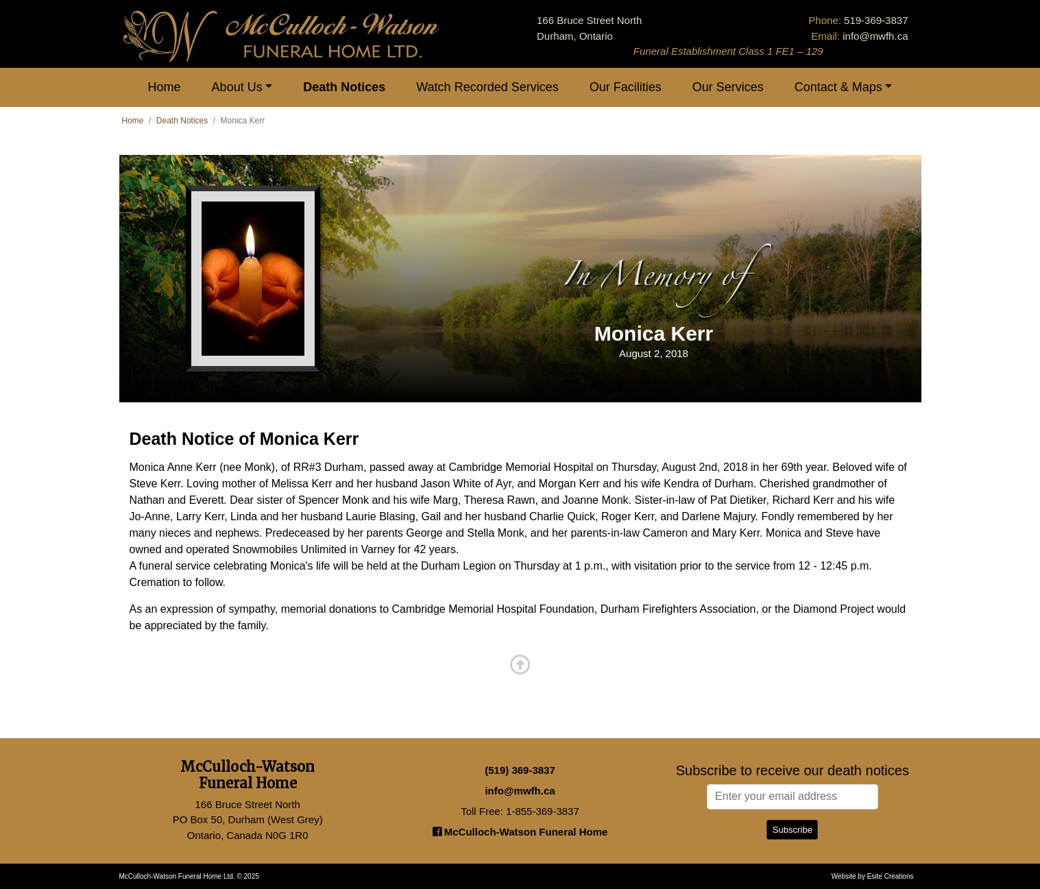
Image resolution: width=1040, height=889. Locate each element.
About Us (237, 87)
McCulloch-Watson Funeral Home (520, 832)
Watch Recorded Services (487, 87)
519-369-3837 (876, 20)
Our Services (728, 87)
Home (164, 87)
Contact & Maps (838, 87)
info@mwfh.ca (875, 36)
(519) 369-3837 (520, 770)
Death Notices (344, 87)
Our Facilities (626, 87)
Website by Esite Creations (873, 876)
